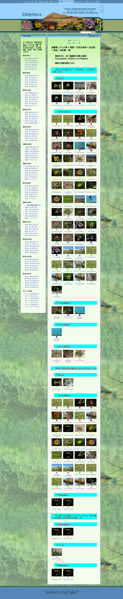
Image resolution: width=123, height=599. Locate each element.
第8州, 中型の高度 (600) (32, 209)
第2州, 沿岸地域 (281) (31, 86)
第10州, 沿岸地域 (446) (31, 252)
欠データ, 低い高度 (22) (31, 300)
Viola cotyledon (80, 230)
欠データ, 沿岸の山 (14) (31, 302)
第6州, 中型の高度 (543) (32, 170)
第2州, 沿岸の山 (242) (31, 84)
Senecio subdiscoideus (91, 204)
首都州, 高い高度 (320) (31, 149)
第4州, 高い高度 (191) (31, 114)
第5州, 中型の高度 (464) (32, 134)
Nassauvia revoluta (80, 90)
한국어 (67, 591)
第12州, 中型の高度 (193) (32, 281)
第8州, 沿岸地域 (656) (31, 216)
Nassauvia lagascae (68, 90)
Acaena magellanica (57, 124)
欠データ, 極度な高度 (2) (32, 294)
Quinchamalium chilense (68, 191)
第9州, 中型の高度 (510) (32, 229)
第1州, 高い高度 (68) (31, 60)
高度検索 (99, 32)
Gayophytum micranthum (68, 359)
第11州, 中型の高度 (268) (32, 263)
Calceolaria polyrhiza (68, 163)
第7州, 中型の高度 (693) (32, 190)
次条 (79, 43)
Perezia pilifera (68, 150)
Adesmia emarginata (80, 163)
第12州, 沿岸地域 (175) (31, 287)
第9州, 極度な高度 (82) (31, 224)
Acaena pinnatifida (91, 150)
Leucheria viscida (80, 150)
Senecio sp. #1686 (80, 204)
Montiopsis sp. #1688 (57, 150)
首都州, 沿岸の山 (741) (31, 155)
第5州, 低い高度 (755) (31, 136)
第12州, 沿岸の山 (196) (31, 285)
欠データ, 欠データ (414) (32, 306)
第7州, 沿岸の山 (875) (31, 194)
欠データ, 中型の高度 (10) (32, 298)
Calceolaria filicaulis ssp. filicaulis (57, 164)
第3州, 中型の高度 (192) (32, 97)
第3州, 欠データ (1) (30, 105)
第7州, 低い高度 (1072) (31, 192)
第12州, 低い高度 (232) (31, 283)
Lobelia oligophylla (68, 138)
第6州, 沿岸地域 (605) (31, 177)
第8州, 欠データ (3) (30, 218)
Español (51, 591)
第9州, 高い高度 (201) (31, 227)
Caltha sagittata (91, 230)
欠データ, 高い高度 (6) (31, 296)
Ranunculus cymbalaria (79, 190)
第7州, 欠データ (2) (30, 198)
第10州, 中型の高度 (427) (32, 246)
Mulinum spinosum (57, 90)
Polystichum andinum (57, 557)
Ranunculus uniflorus (91, 190)
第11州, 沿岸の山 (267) (31, 268)
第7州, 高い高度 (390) (31, 188)
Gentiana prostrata (68, 315)
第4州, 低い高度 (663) (31, 118)
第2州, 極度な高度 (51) (31, 75)
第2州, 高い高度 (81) (31, 77)
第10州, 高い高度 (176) (31, 244)
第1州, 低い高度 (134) (31, 64)
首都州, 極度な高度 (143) (32, 147)
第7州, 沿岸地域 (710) (31, 196)
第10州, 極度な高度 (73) (32, 242)
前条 (69, 43)
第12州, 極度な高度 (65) (32, 276)
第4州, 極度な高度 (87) (31, 112)
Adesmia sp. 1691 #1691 (91, 164)
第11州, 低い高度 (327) (31, 265)
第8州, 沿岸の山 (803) (31, 214)
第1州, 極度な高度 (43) (31, 58)
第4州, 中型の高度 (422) (32, 116)
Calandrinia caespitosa (68, 177)
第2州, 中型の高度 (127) (32, 80)
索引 (74, 43)
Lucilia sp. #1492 (91, 103)
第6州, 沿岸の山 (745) (31, 175)
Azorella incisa (57, 177)
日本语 (77, 591)
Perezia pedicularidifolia (68, 256)
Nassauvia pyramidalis (56, 230)
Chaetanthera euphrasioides (57, 316)
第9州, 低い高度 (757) (31, 231)
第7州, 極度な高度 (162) (32, 186)
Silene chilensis (68, 230)
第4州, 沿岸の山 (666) (31, 121)
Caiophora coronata (68, 387)
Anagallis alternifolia (80, 124)
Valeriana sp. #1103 (68, 433)
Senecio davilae (68, 204)
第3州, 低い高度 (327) (31, 99)
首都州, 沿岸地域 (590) (31, 157)
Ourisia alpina (68, 420)
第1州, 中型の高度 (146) (32, 62)
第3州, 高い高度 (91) (31, 95)
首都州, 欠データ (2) (30, 159)
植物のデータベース (74, 40)
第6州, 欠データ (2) (30, 179)
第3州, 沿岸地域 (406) (31, 103)
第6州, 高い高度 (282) (31, 168)
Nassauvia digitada (91, 217)
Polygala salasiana (80, 242)
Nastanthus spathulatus (80, 269)
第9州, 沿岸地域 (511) (31, 235)
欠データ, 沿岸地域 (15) (31, 304)
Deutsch (57, 591)
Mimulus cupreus (80, 138)
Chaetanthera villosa (80, 177)
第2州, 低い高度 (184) (31, 82)
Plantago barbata (91, 282)
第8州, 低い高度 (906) (31, 211)
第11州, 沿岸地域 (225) (31, 270)
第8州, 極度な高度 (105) (34, 205)
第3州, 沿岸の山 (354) (31, 101)
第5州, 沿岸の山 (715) (31, 138)
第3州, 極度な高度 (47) (31, 93)
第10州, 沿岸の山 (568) (31, 250)
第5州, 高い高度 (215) (31, 132)
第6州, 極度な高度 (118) (32, 166)
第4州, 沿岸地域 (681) (31, 123)
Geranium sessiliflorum (56, 138)
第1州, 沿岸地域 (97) (31, 69)
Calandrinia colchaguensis (91, 125)
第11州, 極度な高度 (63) (32, 259)
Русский (62, 591)
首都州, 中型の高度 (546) (32, 151)
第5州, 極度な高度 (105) (32, 129)
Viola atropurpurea (91, 90)
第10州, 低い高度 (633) (31, 248)
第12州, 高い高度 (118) (31, 278)
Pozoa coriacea (57, 295)
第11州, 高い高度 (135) (31, 261)
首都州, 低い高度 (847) (31, 153)
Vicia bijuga (91, 242)
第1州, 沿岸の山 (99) (31, 67)
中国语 (72, 591)
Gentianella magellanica (80, 316)
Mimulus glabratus (57, 190)
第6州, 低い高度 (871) (31, 173)
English (46, 591)
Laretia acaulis (91, 177)
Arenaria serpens (68, 217)
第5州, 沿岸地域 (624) (31, 140)
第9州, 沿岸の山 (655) (31, 233)
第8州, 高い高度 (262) (31, 207)
